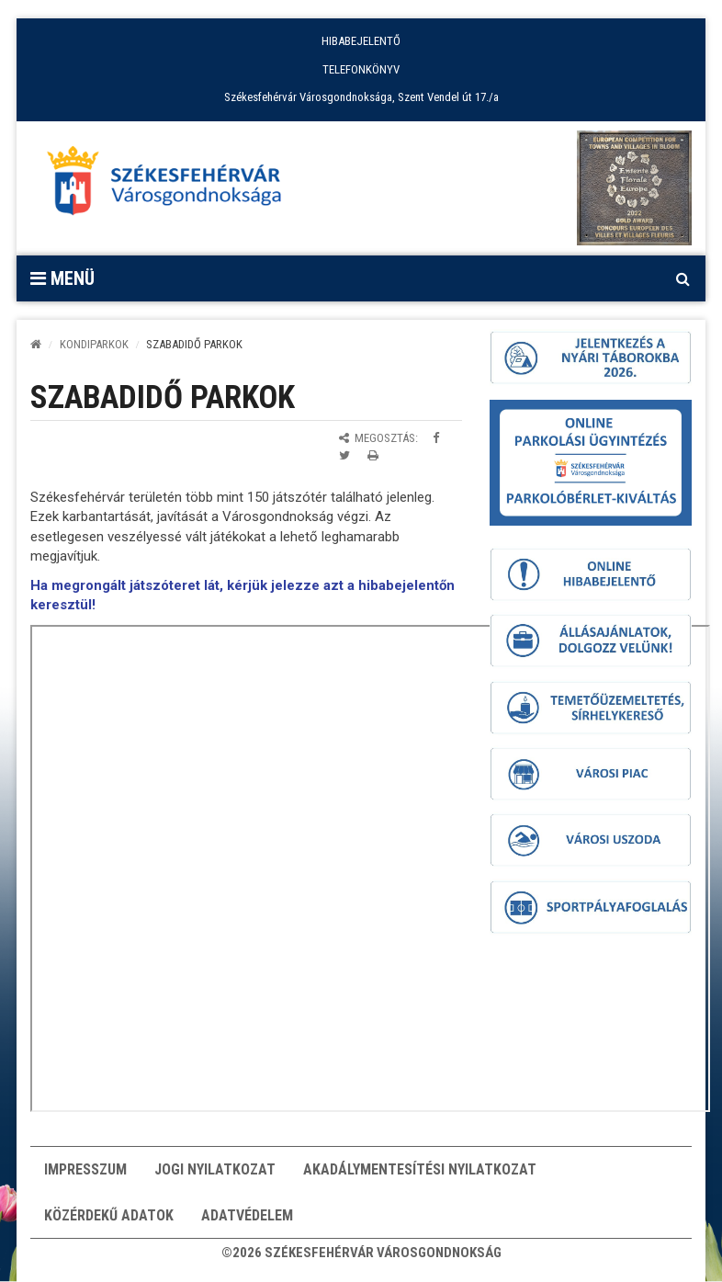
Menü (62, 278)
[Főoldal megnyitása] (172, 185)
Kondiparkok (94, 344)
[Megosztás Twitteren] (344, 455)
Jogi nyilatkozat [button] (215, 1169)
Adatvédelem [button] (247, 1215)
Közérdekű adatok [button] (109, 1215)
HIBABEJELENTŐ (361, 41)
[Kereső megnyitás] (682, 278)
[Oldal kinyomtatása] (372, 455)
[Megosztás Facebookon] (436, 438)
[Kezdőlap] (35, 344)
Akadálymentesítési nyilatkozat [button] (419, 1169)
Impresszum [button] (85, 1169)
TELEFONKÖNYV (361, 69)
